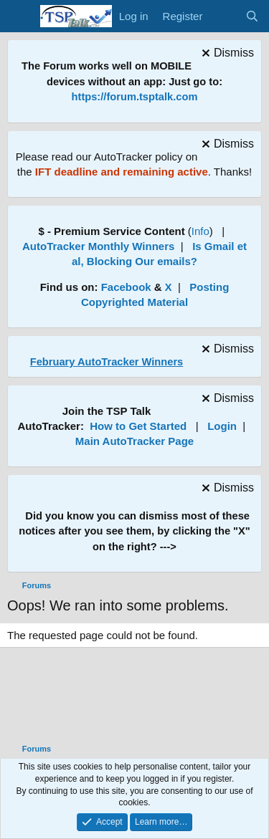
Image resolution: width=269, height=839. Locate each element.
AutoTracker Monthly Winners (98, 246)
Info (200, 231)
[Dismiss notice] (226, 54)
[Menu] (20, 16)
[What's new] (223, 16)
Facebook (126, 287)
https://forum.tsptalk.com (135, 96)
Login (222, 426)
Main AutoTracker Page (134, 441)
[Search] (252, 16)
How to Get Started (138, 426)
